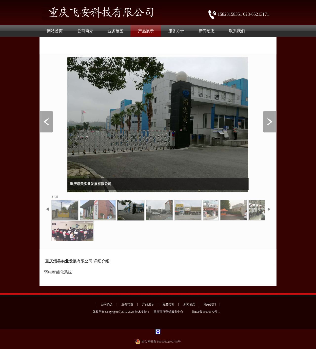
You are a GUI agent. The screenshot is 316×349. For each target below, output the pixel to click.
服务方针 (176, 31)
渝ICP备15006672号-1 (206, 311)
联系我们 (237, 31)
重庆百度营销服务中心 (168, 311)
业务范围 (115, 31)
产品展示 (146, 31)
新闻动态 (207, 31)
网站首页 (55, 31)
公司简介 (85, 31)
